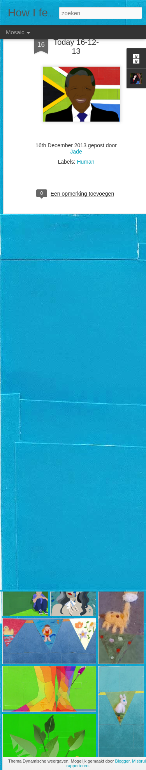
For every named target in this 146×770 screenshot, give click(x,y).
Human (85, 151)
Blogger (122, 761)
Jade (76, 141)
